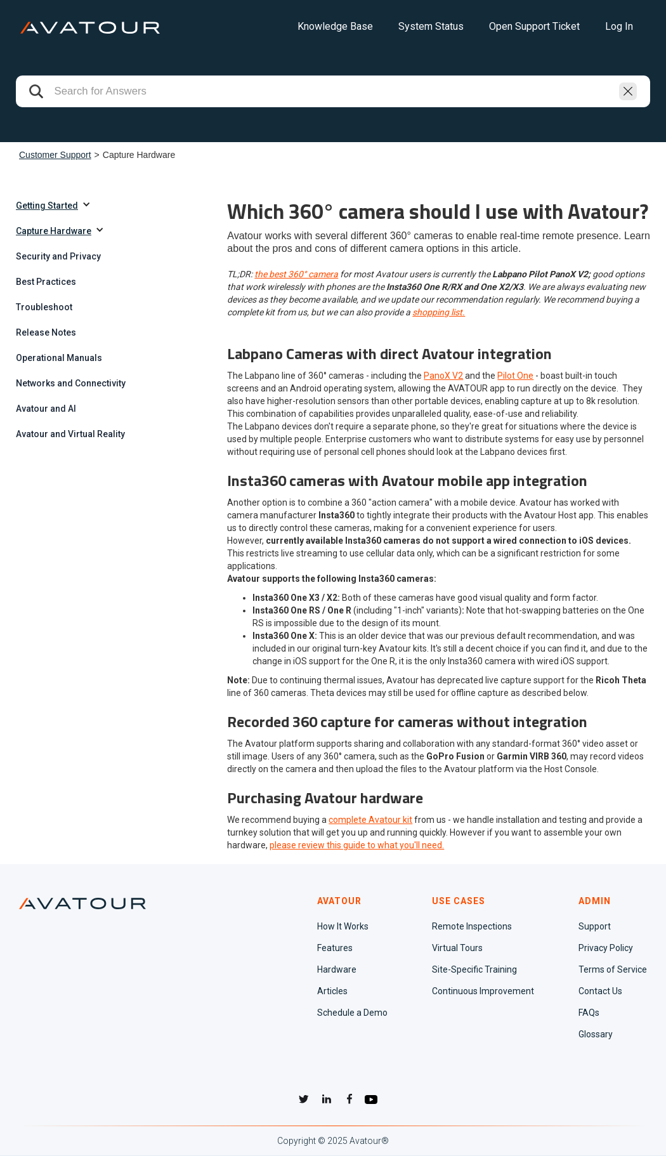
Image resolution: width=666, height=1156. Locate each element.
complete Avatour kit (370, 820)
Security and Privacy (58, 256)
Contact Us (600, 991)
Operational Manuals (59, 358)
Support (594, 926)
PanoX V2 (443, 376)
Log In (619, 26)
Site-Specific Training (474, 969)
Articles (332, 991)
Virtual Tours (457, 948)
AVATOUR (339, 901)
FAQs (588, 1013)
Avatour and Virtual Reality (70, 434)
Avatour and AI (46, 409)
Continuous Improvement (483, 991)
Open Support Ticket (534, 26)
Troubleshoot (44, 307)
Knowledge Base (335, 26)
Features (335, 948)
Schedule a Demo (352, 1013)
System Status (431, 26)
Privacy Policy (605, 948)
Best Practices (46, 282)
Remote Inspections (472, 926)
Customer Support (55, 155)
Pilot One (515, 376)
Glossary (595, 1034)
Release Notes (46, 332)
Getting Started (47, 205)
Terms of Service (612, 969)
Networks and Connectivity (71, 383)
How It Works (343, 926)
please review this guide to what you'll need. (357, 845)
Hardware (336, 969)
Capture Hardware (53, 231)
